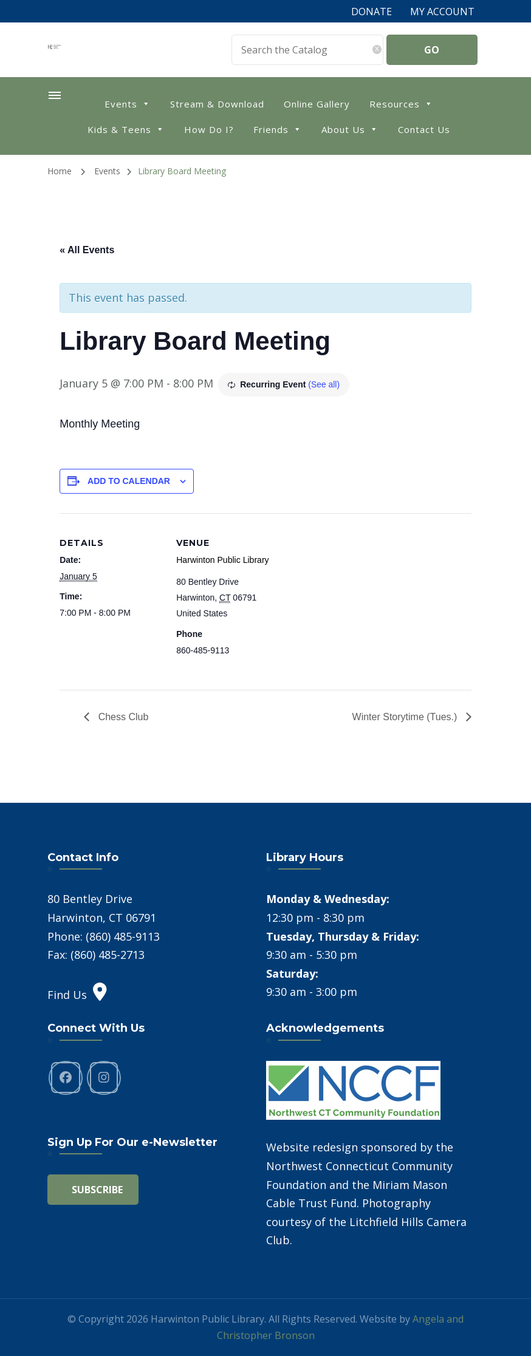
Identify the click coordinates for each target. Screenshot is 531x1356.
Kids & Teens (126, 128)
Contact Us (424, 129)
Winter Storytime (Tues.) (406, 716)
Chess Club (121, 716)
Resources (401, 103)
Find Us (77, 994)
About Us (350, 128)
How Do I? (209, 129)
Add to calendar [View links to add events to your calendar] (128, 481)
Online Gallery (317, 104)
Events (127, 103)
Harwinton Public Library (222, 560)
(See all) (324, 384)
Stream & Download (217, 104)
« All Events (87, 250)
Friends (277, 128)
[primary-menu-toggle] (54, 95)
